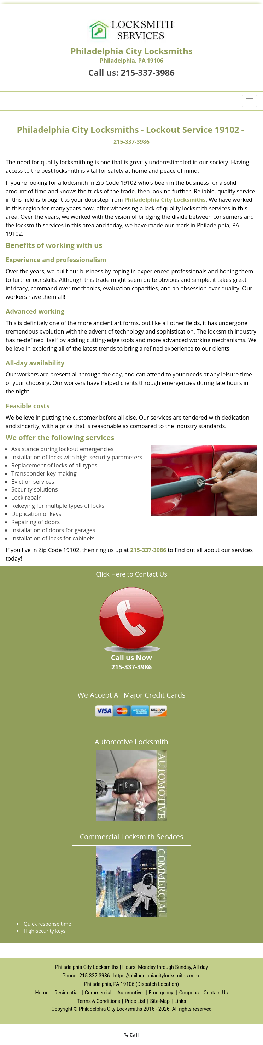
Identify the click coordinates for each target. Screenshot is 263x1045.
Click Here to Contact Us (131, 574)
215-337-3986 (148, 72)
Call (131, 1034)
